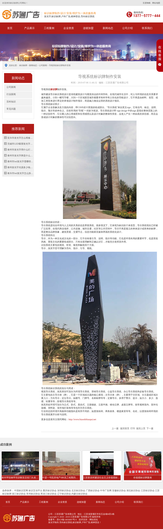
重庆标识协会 (50, 490)
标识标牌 (21, 14)
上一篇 (115, 428)
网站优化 (93, 519)
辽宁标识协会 (64, 494)
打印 (132, 428)
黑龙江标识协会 (49, 494)
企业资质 (68, 28)
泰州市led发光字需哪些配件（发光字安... (20, 161)
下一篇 (149, 428)
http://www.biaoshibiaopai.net (82, 419)
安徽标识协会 (119, 490)
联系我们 (147, 28)
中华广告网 (106, 490)
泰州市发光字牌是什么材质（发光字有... (20, 155)
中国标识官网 (21, 490)
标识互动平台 (35, 490)
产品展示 (29, 28)
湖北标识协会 (133, 490)
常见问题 (11, 109)
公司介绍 (127, 28)
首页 (9, 28)
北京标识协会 (78, 490)
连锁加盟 (88, 28)
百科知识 (11, 101)
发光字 (51, 522)
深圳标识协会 (64, 490)
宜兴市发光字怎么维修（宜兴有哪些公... (20, 138)
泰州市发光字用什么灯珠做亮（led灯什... (20, 149)
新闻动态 (108, 28)
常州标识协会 (33, 494)
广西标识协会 (93, 490)
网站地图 (156, 3)
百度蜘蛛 (147, 3)
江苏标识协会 (147, 490)
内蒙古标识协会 (79, 494)
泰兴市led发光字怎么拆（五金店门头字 (20, 173)
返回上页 (140, 428)
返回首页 (124, 428)
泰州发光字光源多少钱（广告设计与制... (20, 167)
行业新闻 (11, 94)
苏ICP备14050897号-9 (67, 519)
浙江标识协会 (19, 494)
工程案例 (49, 28)
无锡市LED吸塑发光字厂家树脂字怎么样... (20, 144)
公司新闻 (43, 65)
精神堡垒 (95, 522)
